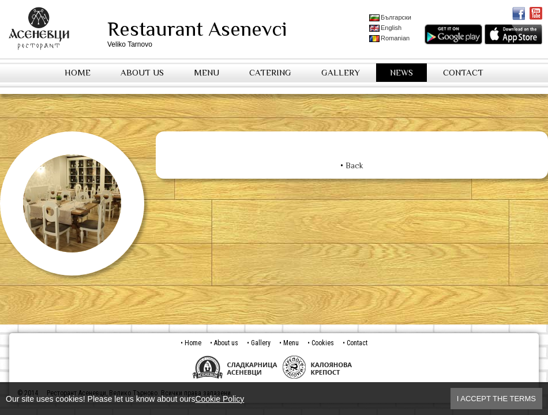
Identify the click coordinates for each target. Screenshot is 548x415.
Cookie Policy (219, 398)
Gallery (340, 72)
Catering (270, 72)
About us (142, 72)
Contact (463, 72)
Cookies (322, 343)
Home (78, 72)
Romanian (389, 38)
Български (390, 17)
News (401, 72)
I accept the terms (496, 398)
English (385, 28)
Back (354, 165)
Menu (206, 72)
